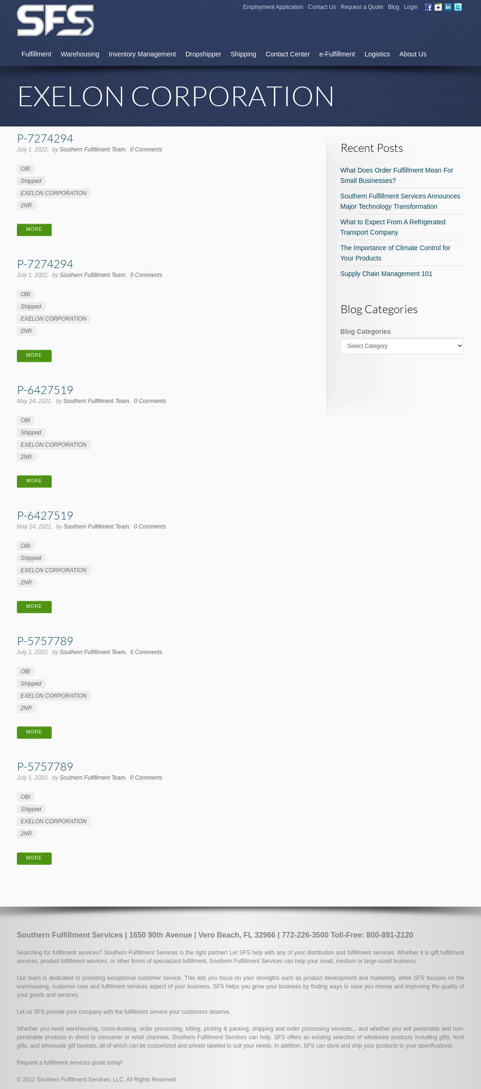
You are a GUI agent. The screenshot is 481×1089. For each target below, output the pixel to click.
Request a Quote (362, 7)
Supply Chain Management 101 (387, 273)
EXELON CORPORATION (53, 193)
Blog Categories (366, 331)
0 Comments (146, 149)
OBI (26, 169)
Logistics (377, 54)
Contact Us (322, 7)
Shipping (243, 54)
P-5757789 (45, 640)
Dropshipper (203, 54)
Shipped (31, 181)
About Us (413, 54)
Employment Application (273, 7)
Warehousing (80, 54)
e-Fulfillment (337, 54)
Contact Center (287, 54)
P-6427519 (45, 389)
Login (411, 7)
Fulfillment (37, 54)
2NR (26, 205)
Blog (393, 7)
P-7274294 (45, 138)
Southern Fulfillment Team (92, 149)
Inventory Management (142, 54)
